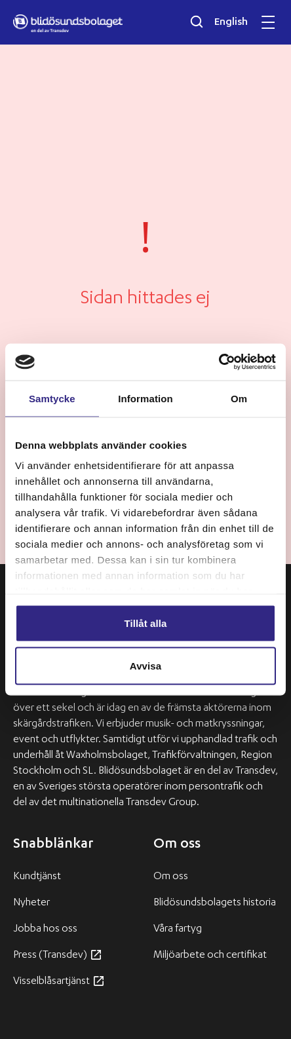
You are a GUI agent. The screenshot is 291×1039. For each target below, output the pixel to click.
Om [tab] (239, 398)
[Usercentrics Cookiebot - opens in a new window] (218, 362)
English (231, 23)
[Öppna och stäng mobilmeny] (268, 22)
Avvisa (145, 665)
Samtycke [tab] (52, 398)
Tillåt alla (145, 622)
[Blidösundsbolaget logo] (68, 23)
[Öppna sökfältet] (196, 21)
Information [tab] (145, 398)
